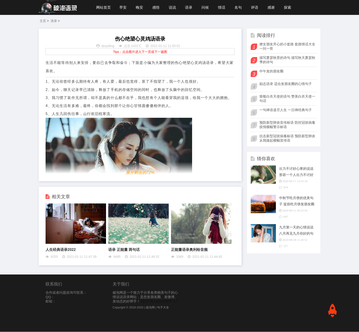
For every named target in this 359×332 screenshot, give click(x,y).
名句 (239, 7)
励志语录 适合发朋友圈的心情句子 (285, 84)
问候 (206, 7)
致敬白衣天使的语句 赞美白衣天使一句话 (287, 99)
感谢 (272, 7)
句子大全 (163, 307)
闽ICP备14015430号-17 (159, 301)
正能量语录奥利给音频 (189, 250)
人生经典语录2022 (61, 250)
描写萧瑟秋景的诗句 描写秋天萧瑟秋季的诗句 (287, 60)
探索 (289, 7)
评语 (255, 7)
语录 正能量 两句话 (124, 250)
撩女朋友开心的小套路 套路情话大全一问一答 (287, 46)
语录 (189, 7)
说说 (173, 7)
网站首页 (103, 7)
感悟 (156, 7)
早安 (123, 7)
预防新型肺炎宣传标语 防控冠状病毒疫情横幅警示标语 (287, 125)
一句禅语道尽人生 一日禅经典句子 (285, 110)
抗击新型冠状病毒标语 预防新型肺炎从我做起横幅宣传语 (287, 138)
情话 (222, 7)
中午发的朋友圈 (271, 71)
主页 (43, 21)
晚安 (139, 7)
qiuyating (107, 46)
